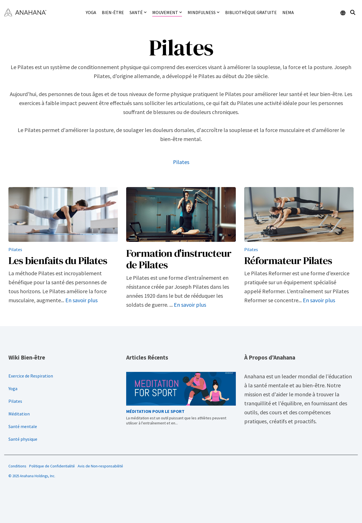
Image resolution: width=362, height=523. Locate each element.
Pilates (181, 161)
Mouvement (167, 12)
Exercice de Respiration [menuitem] (30, 376)
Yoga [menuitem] (12, 388)
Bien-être (113, 12)
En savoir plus (81, 300)
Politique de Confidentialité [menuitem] (52, 466)
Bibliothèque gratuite (251, 12)
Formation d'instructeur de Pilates (178, 259)
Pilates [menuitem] (15, 401)
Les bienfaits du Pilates (57, 260)
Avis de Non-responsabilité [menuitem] (100, 466)
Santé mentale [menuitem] (22, 426)
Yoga (91, 12)
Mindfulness (204, 12)
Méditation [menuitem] (19, 414)
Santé (138, 12)
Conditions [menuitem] (17, 466)
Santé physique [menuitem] (22, 439)
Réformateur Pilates (288, 260)
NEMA (288, 12)
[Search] (352, 12)
